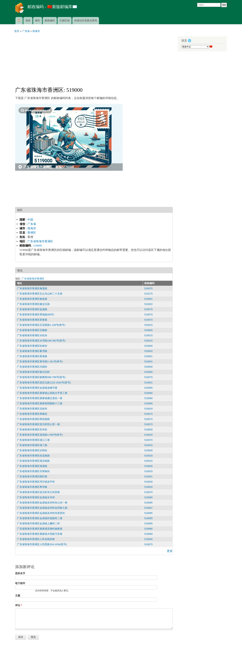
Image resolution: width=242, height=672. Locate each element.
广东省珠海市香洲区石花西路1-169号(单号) (41, 325)
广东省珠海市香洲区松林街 (32, 346)
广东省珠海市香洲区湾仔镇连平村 (36, 481)
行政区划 (64, 20)
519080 (148, 393)
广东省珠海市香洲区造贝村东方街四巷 (38, 492)
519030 (148, 481)
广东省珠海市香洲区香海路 (32, 356)
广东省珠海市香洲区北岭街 (32, 408)
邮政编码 (50, 20)
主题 (17, 595)
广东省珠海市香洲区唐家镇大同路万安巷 (39, 534)
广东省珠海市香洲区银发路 (32, 299)
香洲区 (31, 232)
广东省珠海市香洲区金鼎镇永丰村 (36, 497)
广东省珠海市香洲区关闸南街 (33, 471)
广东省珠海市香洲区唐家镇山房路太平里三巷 (42, 393)
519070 (148, 314)
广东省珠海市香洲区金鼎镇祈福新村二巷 (39, 518)
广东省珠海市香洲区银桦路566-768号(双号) (41, 377)
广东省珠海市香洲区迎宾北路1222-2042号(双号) (44, 382)
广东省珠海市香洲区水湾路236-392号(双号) (41, 340)
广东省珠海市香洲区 (40, 241)
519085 (148, 387)
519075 (148, 288)
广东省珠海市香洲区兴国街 (32, 366)
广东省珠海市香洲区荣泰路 (32, 319)
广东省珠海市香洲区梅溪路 (32, 288)
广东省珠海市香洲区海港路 (32, 466)
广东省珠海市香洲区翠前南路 (33, 419)
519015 (148, 325)
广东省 (31, 224)
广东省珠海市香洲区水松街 (32, 335)
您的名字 (20, 573)
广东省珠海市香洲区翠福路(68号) (35, 314)
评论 (18, 605)
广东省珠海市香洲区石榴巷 (32, 330)
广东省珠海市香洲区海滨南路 (33, 461)
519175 (148, 293)
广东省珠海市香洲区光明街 (32, 450)
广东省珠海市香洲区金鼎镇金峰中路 (37, 387)
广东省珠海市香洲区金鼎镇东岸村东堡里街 (41, 513)
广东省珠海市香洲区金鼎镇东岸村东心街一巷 (42, 502)
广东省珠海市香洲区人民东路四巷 (36, 539)
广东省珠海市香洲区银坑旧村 (33, 372)
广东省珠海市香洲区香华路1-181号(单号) (40, 361)
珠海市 (31, 228)
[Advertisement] (94, 58)
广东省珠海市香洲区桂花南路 (33, 455)
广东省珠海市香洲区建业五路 (33, 304)
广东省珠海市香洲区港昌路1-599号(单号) (40, 434)
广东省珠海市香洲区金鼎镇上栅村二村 (38, 523)
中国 (30, 219)
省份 (27, 20)
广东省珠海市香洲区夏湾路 (32, 351)
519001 (148, 299)
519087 (148, 507)
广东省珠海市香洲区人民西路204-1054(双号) (42, 544)
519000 (37, 245)
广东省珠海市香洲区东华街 (32, 429)
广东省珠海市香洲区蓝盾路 (32, 309)
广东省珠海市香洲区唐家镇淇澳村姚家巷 (39, 528)
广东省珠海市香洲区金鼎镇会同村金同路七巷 (42, 507)
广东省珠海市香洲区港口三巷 (33, 440)
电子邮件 (20, 583)
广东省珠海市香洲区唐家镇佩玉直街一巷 (39, 398)
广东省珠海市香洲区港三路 (32, 445)
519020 (148, 304)
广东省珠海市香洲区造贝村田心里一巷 (38, 424)
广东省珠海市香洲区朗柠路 (32, 476)
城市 (37, 20)
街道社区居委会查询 (85, 20)
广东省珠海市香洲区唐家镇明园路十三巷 (39, 403)
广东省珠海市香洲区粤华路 (32, 487)
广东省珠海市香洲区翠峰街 (32, 414)
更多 (170, 551)
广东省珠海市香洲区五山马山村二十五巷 (39, 293)
